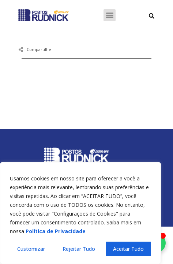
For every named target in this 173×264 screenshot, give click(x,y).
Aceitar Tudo (128, 248)
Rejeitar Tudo (79, 248)
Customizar (31, 248)
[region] (80, 213)
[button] (110, 15)
